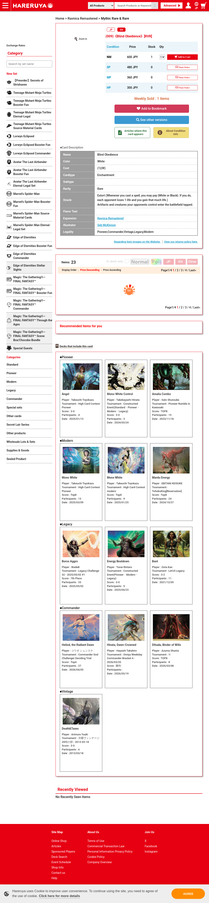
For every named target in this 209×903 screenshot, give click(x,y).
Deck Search (59, 855)
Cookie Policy (95, 855)
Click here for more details (59, 896)
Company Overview (99, 860)
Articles (56, 844)
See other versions (151, 120)
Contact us (58, 871)
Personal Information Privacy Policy (109, 850)
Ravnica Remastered (110, 218)
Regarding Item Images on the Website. (137, 241)
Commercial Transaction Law (105, 844)
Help (54, 876)
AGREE (188, 893)
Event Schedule (61, 860)
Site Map (57, 830)
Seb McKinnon (106, 225)
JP (110, 29)
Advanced (170, 5)
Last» (192, 270)
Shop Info (57, 865)
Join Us (149, 830)
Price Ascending (112, 270)
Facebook (151, 844)
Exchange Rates (16, 45)
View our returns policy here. (181, 241)
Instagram (151, 850)
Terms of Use (95, 839)
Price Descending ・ (91, 270)
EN (121, 29)
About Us (93, 830)
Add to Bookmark (152, 109)
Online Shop (59, 839)
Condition (113, 46)
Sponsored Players (63, 850)
